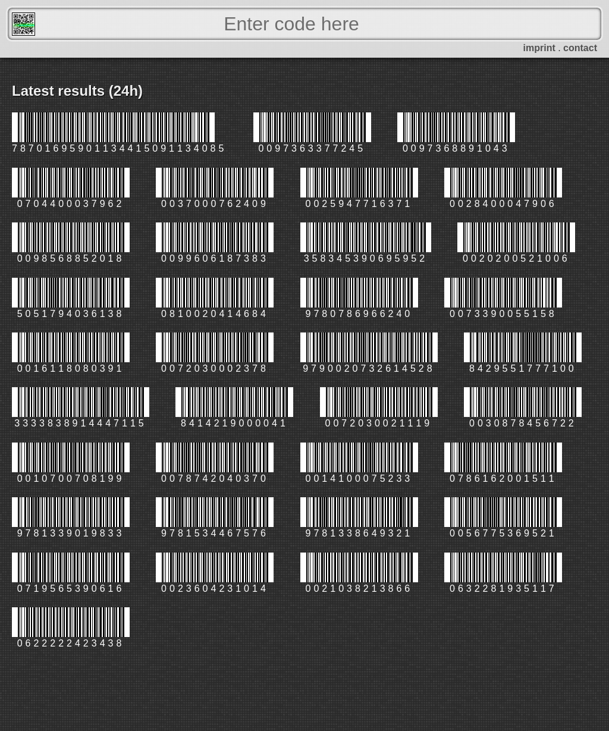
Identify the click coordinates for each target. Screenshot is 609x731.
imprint (539, 48)
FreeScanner (23, 24)
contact (580, 48)
